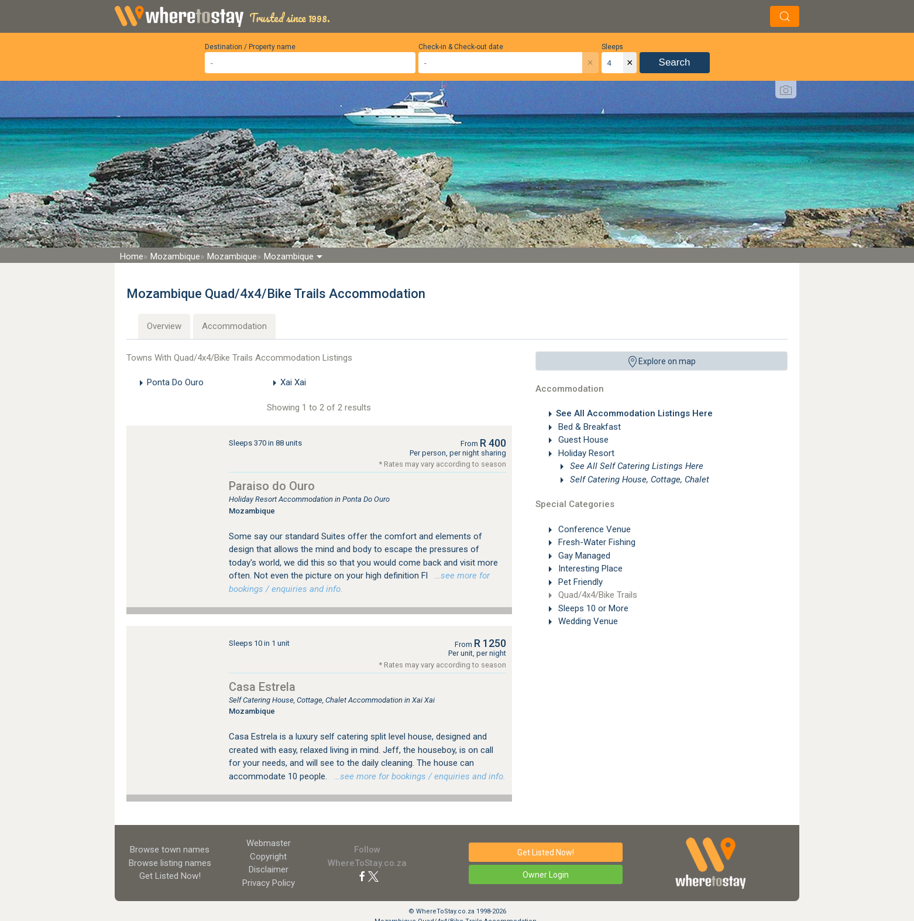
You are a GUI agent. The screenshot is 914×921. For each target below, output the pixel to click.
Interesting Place (589, 568)
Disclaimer (268, 869)
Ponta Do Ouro (175, 382)
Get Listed (170, 876)
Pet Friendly (579, 582)
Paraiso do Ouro (272, 486)
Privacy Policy (268, 883)
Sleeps (612, 47)
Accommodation (234, 326)
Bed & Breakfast (588, 427)
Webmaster (268, 843)
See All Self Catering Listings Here (635, 466)
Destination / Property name (250, 47)
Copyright (268, 856)
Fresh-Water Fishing (595, 542)
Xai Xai (293, 382)
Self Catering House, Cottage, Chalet (638, 479)
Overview (164, 326)
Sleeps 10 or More (592, 608)
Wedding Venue (587, 621)
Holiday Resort (585, 453)
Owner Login (546, 874)
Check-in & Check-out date (460, 47)
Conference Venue (593, 529)
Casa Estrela (262, 687)
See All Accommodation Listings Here (634, 413)
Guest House (582, 439)
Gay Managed (583, 555)
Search (674, 62)
